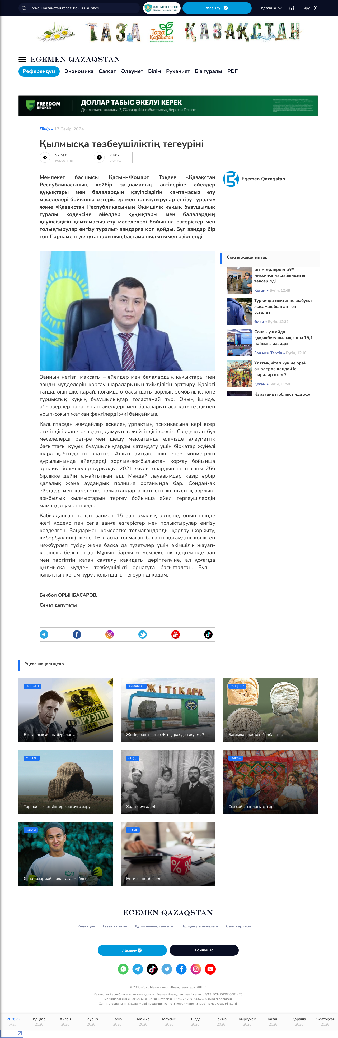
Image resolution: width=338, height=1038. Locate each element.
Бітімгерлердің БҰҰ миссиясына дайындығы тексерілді (279, 275)
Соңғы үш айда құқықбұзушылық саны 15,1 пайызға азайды (283, 337)
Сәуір (117, 1022)
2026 (13, 1022)
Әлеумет (132, 71)
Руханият (178, 71)
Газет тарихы (115, 926)
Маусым (169, 1022)
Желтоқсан (325, 1022)
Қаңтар (39, 1022)
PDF (232, 71)
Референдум (39, 71)
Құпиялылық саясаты (154, 926)
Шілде (195, 1022)
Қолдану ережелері (200, 926)
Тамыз (221, 1022)
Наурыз (91, 1022)
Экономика (79, 71)
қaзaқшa (271, 8)
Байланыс (204, 950)
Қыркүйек (247, 1022)
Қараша (299, 1022)
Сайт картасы (238, 926)
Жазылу (217, 8)
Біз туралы (208, 71)
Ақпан (65, 1022)
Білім (154, 71)
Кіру (310, 8)
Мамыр (143, 1022)
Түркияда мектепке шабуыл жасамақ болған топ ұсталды (283, 306)
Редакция (86, 926)
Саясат (107, 71)
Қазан (273, 1022)
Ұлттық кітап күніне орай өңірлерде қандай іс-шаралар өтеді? (280, 369)
